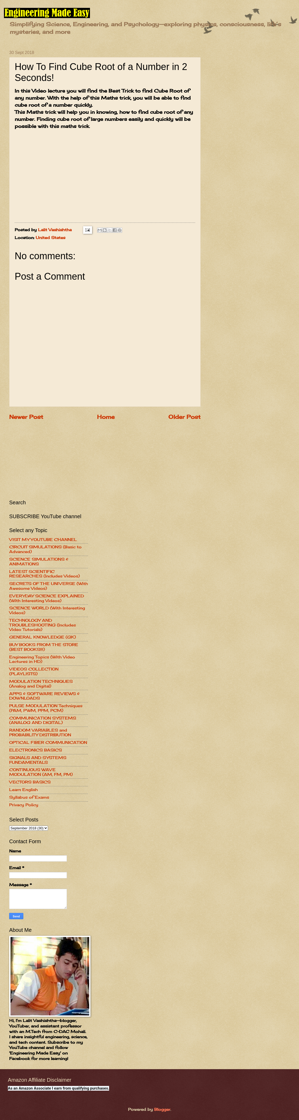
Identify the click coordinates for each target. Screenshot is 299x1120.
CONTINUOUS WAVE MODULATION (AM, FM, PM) (41, 772)
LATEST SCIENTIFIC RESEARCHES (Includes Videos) (44, 574)
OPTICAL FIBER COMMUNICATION (48, 742)
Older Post (184, 417)
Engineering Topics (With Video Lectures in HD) (42, 659)
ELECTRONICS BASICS (35, 750)
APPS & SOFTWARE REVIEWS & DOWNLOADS (44, 696)
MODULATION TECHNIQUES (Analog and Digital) (41, 684)
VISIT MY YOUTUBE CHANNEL (43, 539)
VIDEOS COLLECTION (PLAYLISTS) (33, 671)
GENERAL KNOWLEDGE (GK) (42, 637)
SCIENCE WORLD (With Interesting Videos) (47, 610)
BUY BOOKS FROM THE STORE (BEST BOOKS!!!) (43, 647)
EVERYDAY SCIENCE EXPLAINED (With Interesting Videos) (46, 598)
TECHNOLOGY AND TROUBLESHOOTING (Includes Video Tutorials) (42, 625)
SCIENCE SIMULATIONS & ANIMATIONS (38, 561)
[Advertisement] (48, 459)
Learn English (23, 789)
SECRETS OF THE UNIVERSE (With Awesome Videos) (48, 586)
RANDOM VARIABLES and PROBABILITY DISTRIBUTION (40, 732)
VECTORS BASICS (30, 782)
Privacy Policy (23, 805)
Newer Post (26, 417)
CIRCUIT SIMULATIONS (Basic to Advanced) (45, 549)
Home (106, 417)
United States (50, 237)
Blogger (162, 1109)
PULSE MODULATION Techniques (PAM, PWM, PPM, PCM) (45, 708)
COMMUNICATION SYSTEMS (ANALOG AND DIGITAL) (42, 720)
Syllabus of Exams (29, 797)
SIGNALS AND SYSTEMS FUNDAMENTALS (37, 760)
